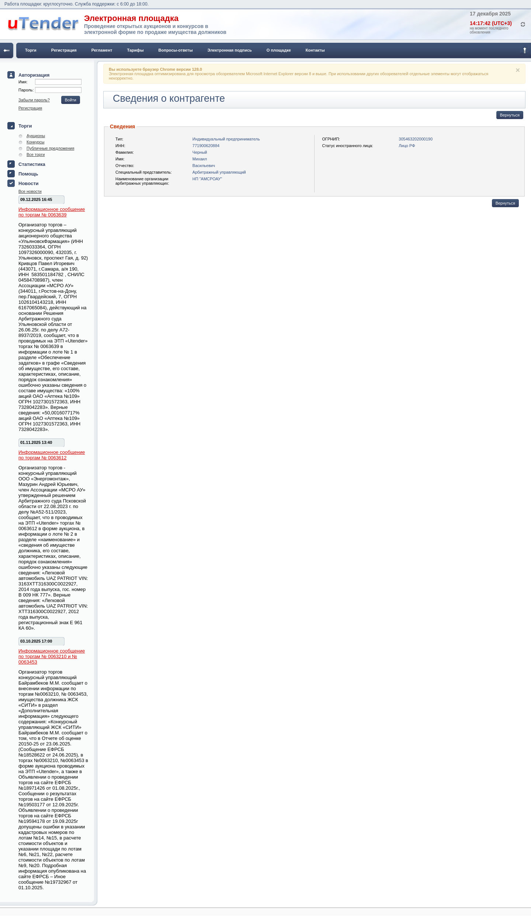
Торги (31, 50)
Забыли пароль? (34, 100)
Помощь (28, 174)
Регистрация (64, 50)
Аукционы (36, 135)
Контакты (315, 50)
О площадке (279, 50)
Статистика (31, 164)
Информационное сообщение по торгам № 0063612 (51, 454)
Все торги (36, 154)
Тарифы (135, 50)
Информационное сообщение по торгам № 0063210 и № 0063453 (51, 656)
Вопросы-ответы (176, 50)
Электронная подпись (230, 50)
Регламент (101, 50)
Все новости (30, 191)
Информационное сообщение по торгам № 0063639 (51, 212)
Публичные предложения (50, 148)
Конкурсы (35, 142)
